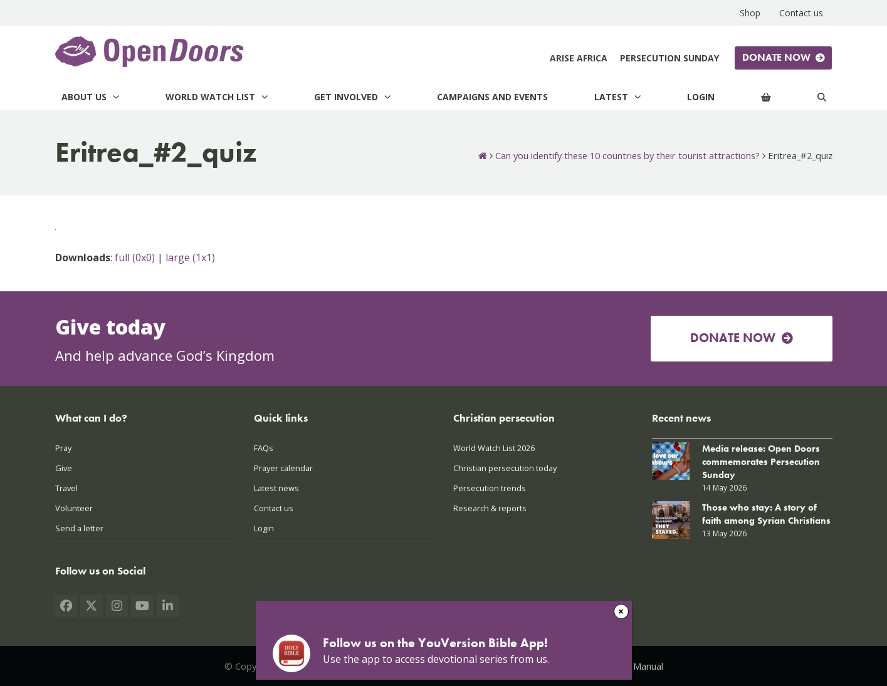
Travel (66, 488)
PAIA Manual (637, 666)
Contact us (273, 508)
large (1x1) (190, 257)
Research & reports (490, 508)
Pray (63, 448)
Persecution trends (489, 488)
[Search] (821, 97)
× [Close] (621, 611)
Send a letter (79, 528)
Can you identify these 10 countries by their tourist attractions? (627, 155)
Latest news (276, 488)
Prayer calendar (283, 468)
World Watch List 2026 (494, 448)
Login (264, 528)
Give (63, 468)
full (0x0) (135, 257)
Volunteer (74, 508)
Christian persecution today (505, 468)
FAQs (263, 448)
